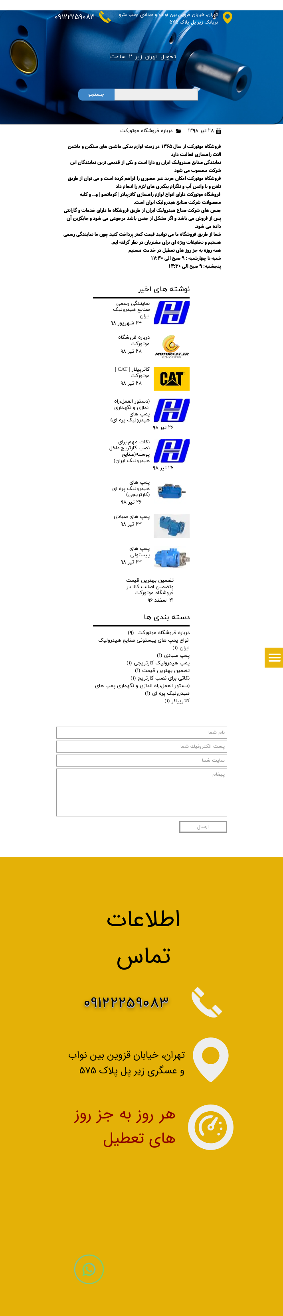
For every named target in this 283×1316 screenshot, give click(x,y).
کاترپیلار (177, 701)
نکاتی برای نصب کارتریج (160, 678)
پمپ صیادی (173, 655)
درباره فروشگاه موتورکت (146, 130)
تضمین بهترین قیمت (162, 670)
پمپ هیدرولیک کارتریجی (158, 663)
